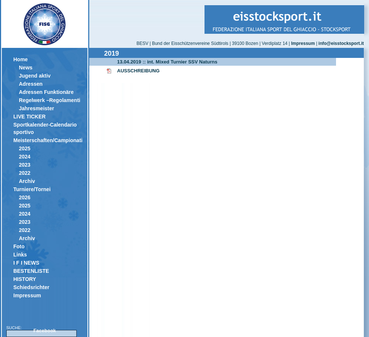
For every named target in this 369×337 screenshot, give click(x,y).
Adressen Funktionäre (46, 92)
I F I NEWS (26, 263)
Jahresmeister (36, 108)
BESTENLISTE (31, 271)
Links (20, 255)
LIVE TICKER (29, 117)
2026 (24, 197)
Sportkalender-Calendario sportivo (45, 128)
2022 (24, 173)
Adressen (31, 84)
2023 (24, 165)
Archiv (27, 181)
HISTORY (24, 279)
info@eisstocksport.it (341, 43)
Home (20, 59)
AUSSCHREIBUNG (138, 70)
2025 (24, 148)
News (26, 68)
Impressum (27, 295)
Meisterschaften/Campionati (47, 140)
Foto (18, 246)
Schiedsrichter (31, 287)
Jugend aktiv (35, 76)
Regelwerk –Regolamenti (49, 100)
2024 (24, 157)
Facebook (44, 330)
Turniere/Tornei (32, 189)
